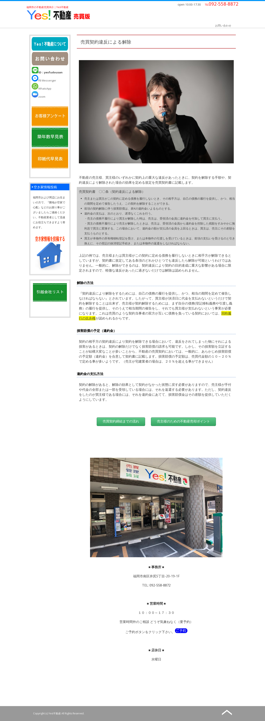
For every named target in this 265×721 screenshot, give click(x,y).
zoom (38, 96)
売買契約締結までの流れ (121, 421)
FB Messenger (44, 80)
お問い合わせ (223, 25)
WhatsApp (41, 88)
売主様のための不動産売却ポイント (183, 421)
